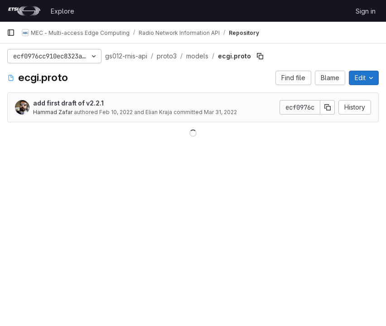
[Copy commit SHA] (327, 107)
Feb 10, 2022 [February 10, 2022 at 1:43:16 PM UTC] (116, 112)
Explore (62, 11)
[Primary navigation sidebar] (11, 32)
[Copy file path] (260, 56)
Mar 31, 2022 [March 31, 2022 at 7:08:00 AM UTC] (220, 112)
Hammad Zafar (52, 112)
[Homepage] (24, 11)
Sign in (366, 11)
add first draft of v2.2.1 (68, 103)
